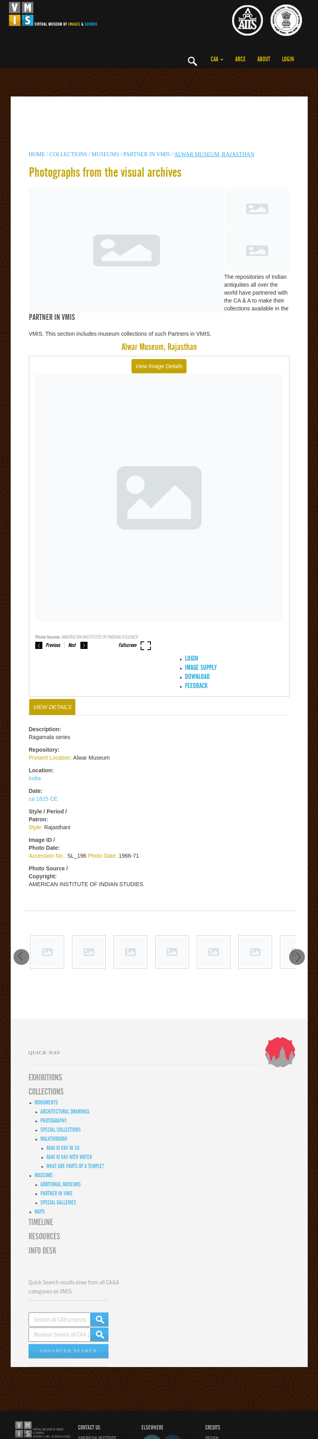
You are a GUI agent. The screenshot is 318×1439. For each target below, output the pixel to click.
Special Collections (60, 1129)
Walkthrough (53, 1138)
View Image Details (159, 366)
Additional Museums (60, 1184)
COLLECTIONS (69, 154)
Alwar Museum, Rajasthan (214, 154)
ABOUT (263, 59)
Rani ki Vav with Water (69, 1157)
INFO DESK (42, 1251)
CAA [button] (217, 59)
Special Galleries (58, 1202)
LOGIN (288, 59)
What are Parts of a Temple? (75, 1166)
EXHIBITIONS (45, 1077)
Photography (53, 1120)
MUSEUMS (105, 154)
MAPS (39, 1211)
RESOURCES (44, 1236)
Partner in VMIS (146, 154)
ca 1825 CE (43, 799)
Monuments (46, 1102)
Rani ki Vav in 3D (62, 1148)
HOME (37, 154)
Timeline (41, 1222)
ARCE (240, 59)
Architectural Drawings (64, 1111)
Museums (43, 1175)
